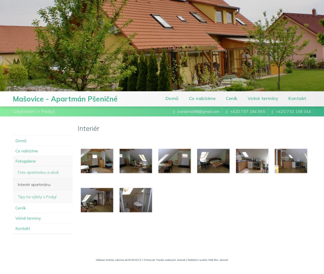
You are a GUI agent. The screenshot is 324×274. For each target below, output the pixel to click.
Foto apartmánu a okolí (38, 172)
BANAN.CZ (134, 260)
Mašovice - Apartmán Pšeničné (65, 98)
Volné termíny (263, 98)
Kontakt (297, 98)
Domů (172, 98)
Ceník (231, 98)
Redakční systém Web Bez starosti (208, 260)
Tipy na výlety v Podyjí (37, 196)
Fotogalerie (25, 161)
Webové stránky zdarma (110, 260)
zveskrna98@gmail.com (198, 111)
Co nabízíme (202, 98)
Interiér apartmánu (34, 184)
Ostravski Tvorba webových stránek (164, 260)
